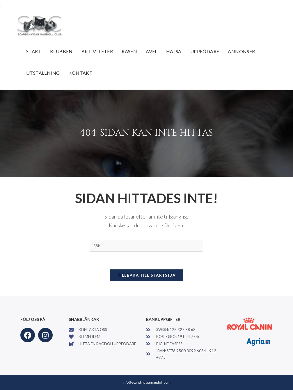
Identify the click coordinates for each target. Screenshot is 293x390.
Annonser (241, 51)
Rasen (129, 51)
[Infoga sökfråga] (146, 246)
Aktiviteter (97, 51)
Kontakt (80, 73)
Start (33, 51)
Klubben (61, 51)
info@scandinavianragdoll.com (146, 382)
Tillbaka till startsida (147, 275)
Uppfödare (204, 51)
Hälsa (174, 51)
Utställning (43, 73)
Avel (151, 51)
